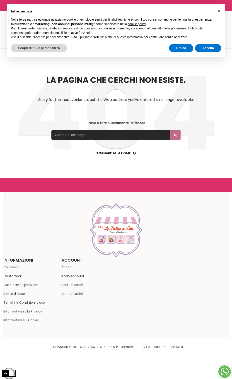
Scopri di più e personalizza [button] (39, 48)
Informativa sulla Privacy (22, 311)
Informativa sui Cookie (21, 320)
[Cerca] (116, 135)
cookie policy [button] (137, 24)
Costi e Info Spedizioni (20, 285)
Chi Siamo (11, 267)
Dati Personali (72, 285)
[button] (218, 10)
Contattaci (12, 276)
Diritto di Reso (14, 293)
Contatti (176, 347)
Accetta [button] (208, 48)
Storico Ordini (72, 293)
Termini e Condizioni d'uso (24, 302)
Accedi (66, 267)
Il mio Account (72, 276)
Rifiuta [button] (181, 48)
